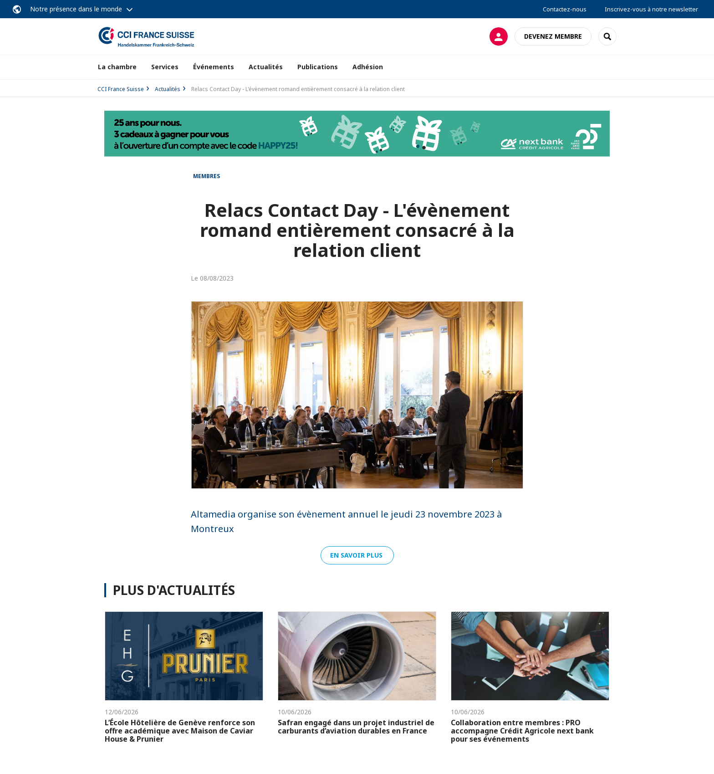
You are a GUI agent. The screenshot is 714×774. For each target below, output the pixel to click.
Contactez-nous (564, 9)
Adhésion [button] (367, 66)
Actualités (266, 66)
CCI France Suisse (120, 89)
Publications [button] (317, 66)
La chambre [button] (117, 66)
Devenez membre (553, 36)
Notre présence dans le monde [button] (76, 9)
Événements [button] (213, 66)
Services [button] (164, 66)
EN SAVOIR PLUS (357, 555)
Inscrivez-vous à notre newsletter (651, 9)
